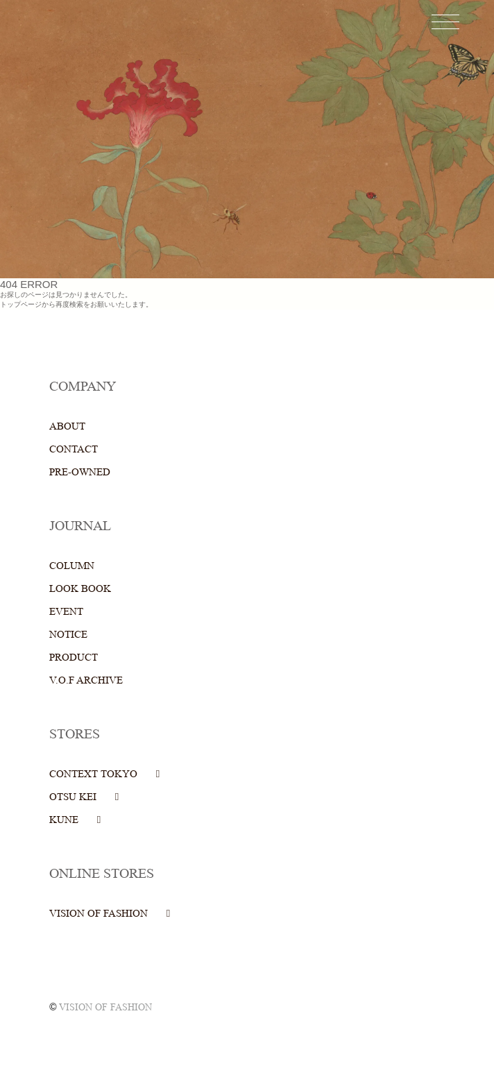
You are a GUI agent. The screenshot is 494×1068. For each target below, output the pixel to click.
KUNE (63, 820)
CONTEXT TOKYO (93, 774)
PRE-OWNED (79, 472)
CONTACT (73, 449)
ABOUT (67, 426)
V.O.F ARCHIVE (86, 680)
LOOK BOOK (80, 589)
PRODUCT (73, 657)
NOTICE (68, 635)
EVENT (66, 612)
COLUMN (71, 566)
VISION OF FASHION (98, 913)
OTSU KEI (72, 797)
